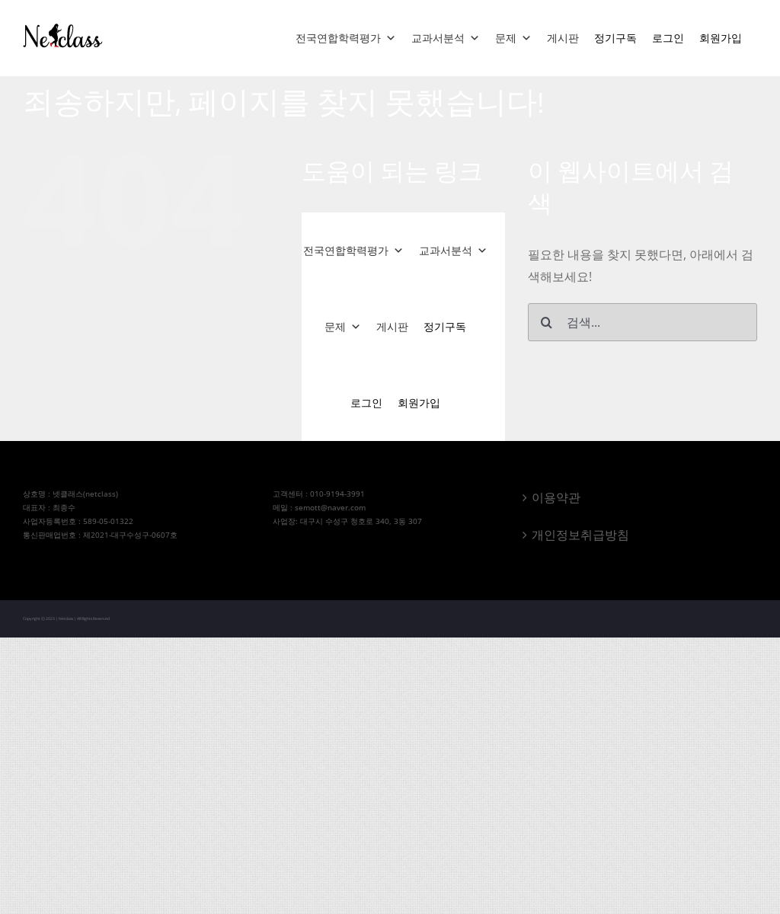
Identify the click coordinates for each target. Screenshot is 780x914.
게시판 (563, 37)
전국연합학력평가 (346, 38)
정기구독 (615, 37)
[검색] (547, 322)
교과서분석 (445, 38)
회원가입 (720, 37)
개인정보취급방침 (580, 534)
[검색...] (642, 322)
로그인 (668, 37)
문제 (513, 38)
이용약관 (556, 497)
